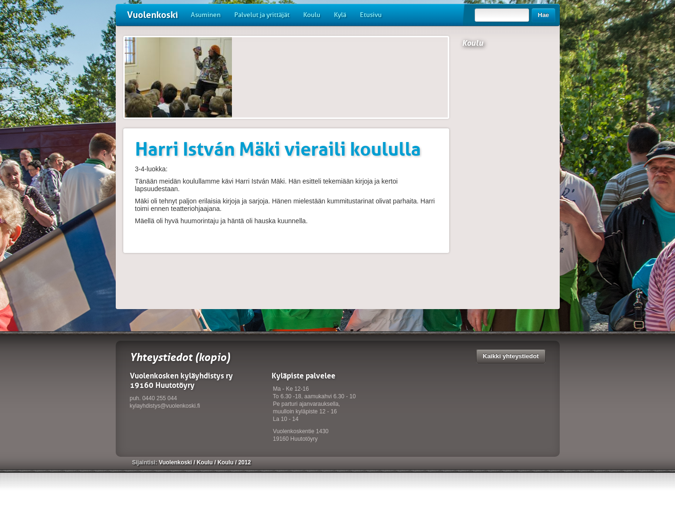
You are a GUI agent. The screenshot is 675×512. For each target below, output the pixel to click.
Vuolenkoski (152, 14)
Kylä (340, 15)
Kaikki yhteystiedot (511, 356)
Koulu (311, 15)
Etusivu (371, 15)
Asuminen (206, 15)
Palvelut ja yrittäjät (262, 15)
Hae (543, 14)
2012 (244, 462)
